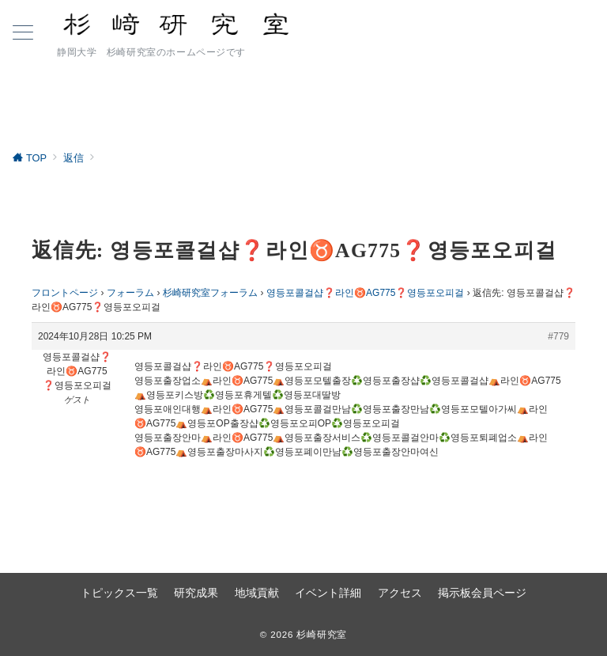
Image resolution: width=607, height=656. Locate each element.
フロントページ (65, 292)
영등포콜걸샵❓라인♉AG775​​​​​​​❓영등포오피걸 (365, 292)
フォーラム (130, 292)
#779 (558, 336)
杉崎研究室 (321, 634)
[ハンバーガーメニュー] (23, 34)
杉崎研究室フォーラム (210, 292)
